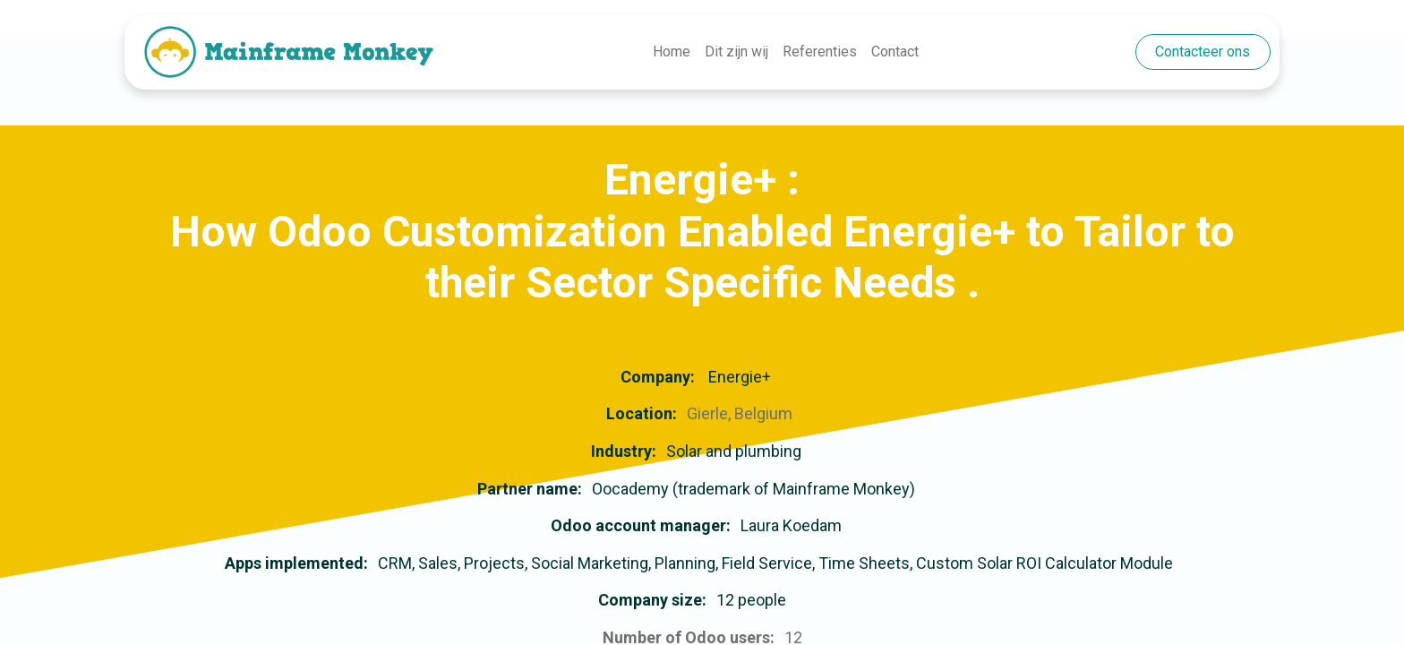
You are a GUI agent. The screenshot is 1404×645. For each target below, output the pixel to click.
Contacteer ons (1202, 51)
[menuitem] (672, 52)
